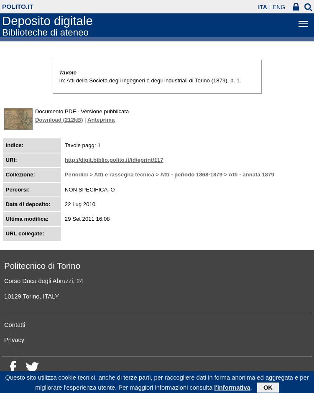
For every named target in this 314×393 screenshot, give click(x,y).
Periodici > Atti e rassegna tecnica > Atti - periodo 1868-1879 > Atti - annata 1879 (169, 174)
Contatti (15, 325)
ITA (262, 7)
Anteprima (101, 120)
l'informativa (232, 388)
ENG (279, 7)
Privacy (14, 340)
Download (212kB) (59, 120)
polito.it (17, 6)
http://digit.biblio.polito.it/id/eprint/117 (114, 160)
